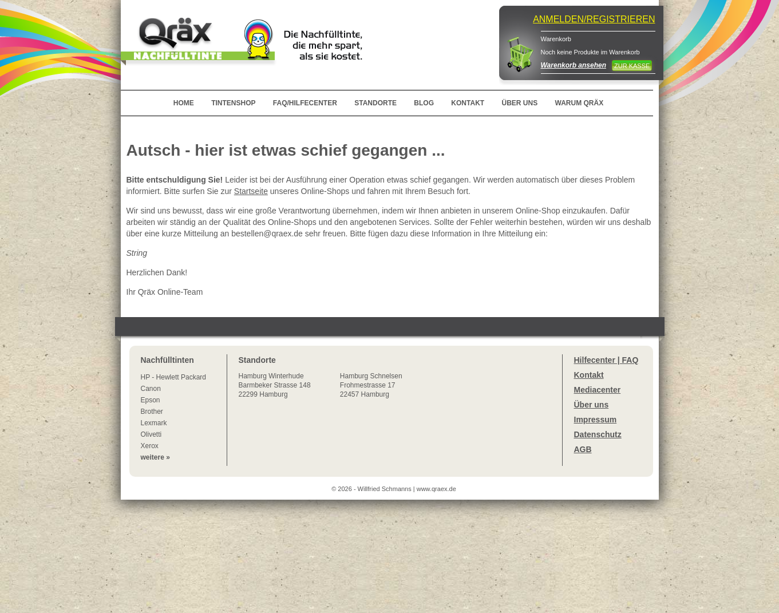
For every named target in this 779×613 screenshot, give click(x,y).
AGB (583, 449)
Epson (150, 400)
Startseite (251, 191)
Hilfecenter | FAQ (606, 360)
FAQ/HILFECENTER (305, 103)
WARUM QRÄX (579, 103)
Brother (152, 412)
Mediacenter (597, 389)
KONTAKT (467, 103)
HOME (183, 103)
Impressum (595, 419)
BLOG (424, 103)
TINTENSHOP (233, 103)
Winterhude (275, 385)
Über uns (591, 404)
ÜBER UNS (519, 103)
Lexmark (154, 423)
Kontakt (589, 374)
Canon (151, 389)
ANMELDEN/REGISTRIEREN (594, 19)
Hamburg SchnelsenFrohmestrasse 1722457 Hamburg (371, 385)
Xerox (150, 446)
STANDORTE (375, 103)
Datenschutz (598, 434)
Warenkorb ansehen (573, 65)
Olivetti (151, 434)
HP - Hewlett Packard (174, 377)
